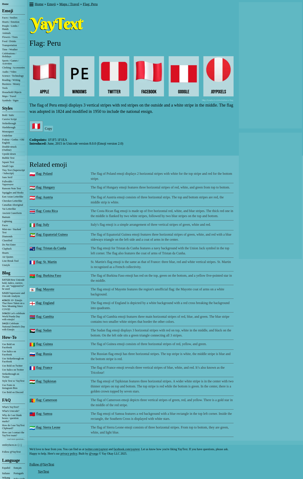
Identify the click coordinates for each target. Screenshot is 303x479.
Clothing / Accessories (13, 67)
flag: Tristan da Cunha (51, 248)
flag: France (44, 367)
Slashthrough (8, 127)
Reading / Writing (11, 80)
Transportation (9, 45)
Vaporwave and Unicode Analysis (13, 295)
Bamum (6, 217)
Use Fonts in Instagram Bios (9, 387)
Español (6, 467)
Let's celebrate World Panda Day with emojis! (13, 316)
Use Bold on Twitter (12, 365)
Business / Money (11, 84)
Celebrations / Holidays (9, 55)
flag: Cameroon (46, 400)
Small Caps (8, 166)
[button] (31, 5)
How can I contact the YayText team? (13, 434)
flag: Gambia (45, 316)
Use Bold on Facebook (8, 346)
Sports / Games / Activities (10, 62)
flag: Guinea (44, 344)
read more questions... (16, 439)
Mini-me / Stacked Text (11, 231)
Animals (6, 33)
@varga (93, 453)
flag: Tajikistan (46, 381)
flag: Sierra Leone (48, 427)
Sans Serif (7, 177)
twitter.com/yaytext (96, 449)
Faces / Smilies (9, 17)
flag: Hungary (45, 187)
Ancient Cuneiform (12, 213)
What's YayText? (10, 407)
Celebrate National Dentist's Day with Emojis (13, 326)
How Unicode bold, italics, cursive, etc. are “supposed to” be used (13, 284)
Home (5, 4)
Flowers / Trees (10, 37)
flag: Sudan (43, 330)
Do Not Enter (9, 244)
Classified (7, 240)
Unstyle (6, 265)
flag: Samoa (44, 413)
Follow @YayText (11, 451)
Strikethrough (9, 123)
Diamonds (7, 236)
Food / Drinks (9, 41)
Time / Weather (10, 49)
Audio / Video (9, 71)
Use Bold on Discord (12, 392)
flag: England (45, 303)
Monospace (8, 131)
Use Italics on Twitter (13, 369)
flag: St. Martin (46, 262)
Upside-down (9, 153)
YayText (43, 471)
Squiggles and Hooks (13, 192)
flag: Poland (44, 173)
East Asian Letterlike (12, 196)
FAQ (6, 400)
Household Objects (11, 92)
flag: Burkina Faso (48, 275)
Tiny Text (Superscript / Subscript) (13, 172)
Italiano (6, 473)
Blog (6, 273)
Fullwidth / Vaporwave (7, 183)
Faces (5, 225)
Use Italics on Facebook (9, 353)
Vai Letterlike (9, 208)
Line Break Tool (10, 260)
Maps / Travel (9, 96)
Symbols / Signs (10, 100)
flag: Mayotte (45, 289)
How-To (9, 337)
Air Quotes (7, 256)
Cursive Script (9, 119)
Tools (5, 88)
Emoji (7, 10)
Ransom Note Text (11, 188)
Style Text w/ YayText (13, 380)
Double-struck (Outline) (9, 148)
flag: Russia (44, 354)
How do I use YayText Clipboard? (13, 427)
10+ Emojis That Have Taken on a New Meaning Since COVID (13, 305)
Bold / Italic (8, 115)
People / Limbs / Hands (10, 27)
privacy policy (68, 453)
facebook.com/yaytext (127, 449)
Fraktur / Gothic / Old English (13, 141)
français (18, 467)
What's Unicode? (10, 411)
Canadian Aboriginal (12, 204)
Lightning (7, 221)
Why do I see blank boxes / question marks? (12, 418)
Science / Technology (13, 75)
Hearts (5, 252)
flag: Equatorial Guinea (52, 234)
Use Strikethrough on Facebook (13, 360)
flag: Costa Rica (47, 211)
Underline (7, 135)
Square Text (8, 162)
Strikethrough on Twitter (10, 375)
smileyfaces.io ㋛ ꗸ (12, 444)
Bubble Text (8, 157)
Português (19, 473)
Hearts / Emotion (10, 21)
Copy (48, 128)
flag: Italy (42, 224)
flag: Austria (44, 197)
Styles (7, 108)
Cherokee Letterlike (12, 200)
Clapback (7, 248)
